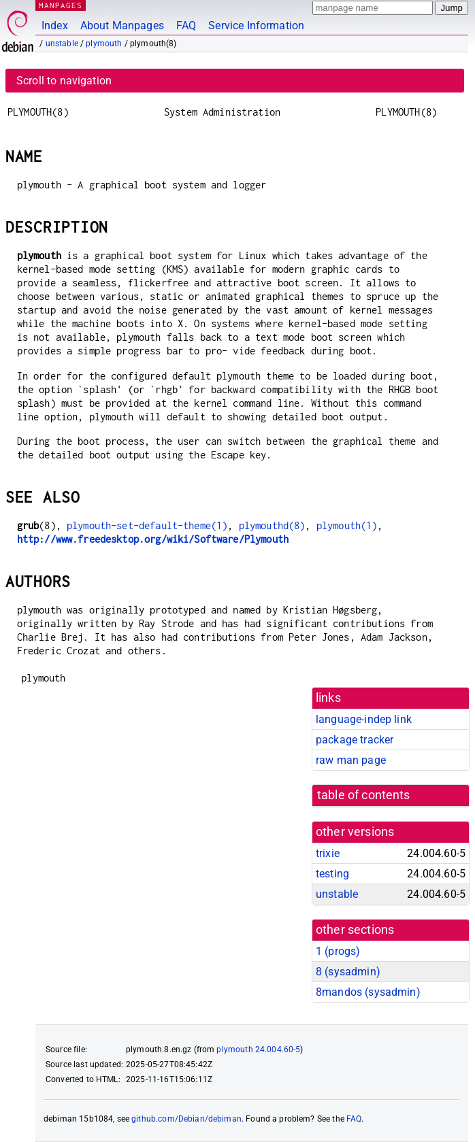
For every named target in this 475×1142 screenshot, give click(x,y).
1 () (338, 951)
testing (332, 873)
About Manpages (122, 25)
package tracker (354, 739)
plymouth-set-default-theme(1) (147, 525)
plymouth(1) (347, 525)
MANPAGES (60, 5)
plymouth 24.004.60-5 (258, 1049)
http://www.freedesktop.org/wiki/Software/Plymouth (153, 539)
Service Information (256, 25)
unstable (62, 43)
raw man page (351, 760)
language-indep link (364, 719)
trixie (328, 853)
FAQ (186, 25)
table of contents (363, 795)
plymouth (104, 43)
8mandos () (368, 992)
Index (55, 25)
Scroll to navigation (64, 80)
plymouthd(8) (272, 525)
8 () (348, 971)
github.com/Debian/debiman (186, 1119)
